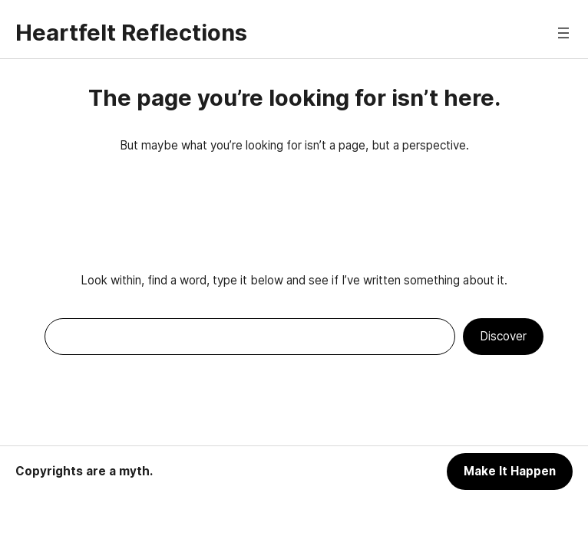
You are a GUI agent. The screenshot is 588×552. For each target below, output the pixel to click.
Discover (503, 336)
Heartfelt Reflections (131, 32)
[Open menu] (563, 33)
